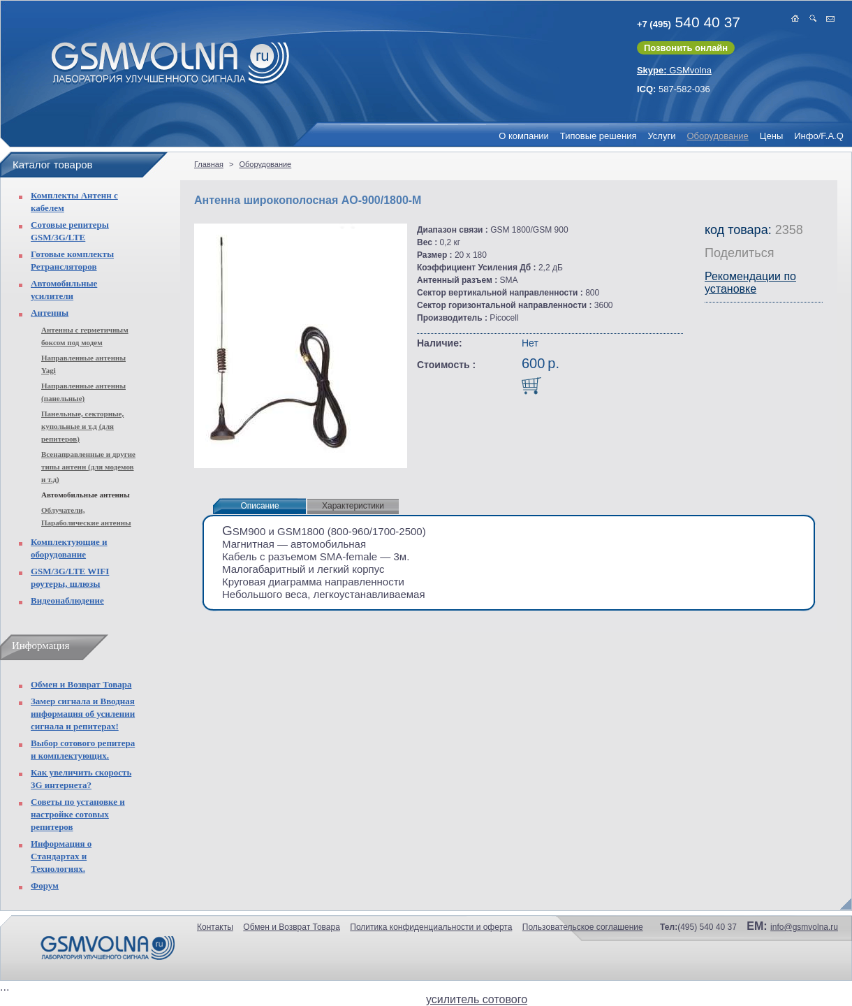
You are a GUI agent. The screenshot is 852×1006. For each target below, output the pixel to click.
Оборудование (717, 136)
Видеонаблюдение (67, 600)
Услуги (661, 136)
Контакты (215, 927)
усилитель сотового (476, 999)
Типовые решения (598, 136)
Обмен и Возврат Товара (81, 684)
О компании (524, 136)
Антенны (49, 312)
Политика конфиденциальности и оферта (431, 927)
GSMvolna (674, 70)
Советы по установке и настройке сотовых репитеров (78, 814)
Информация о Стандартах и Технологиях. (61, 856)
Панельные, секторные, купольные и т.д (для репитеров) (82, 426)
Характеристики (353, 506)
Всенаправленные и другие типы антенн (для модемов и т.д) (88, 466)
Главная (208, 164)
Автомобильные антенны (85, 494)
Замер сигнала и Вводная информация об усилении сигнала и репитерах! (83, 713)
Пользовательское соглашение (582, 927)
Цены (771, 136)
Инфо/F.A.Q (819, 136)
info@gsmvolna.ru (804, 927)
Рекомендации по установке (750, 282)
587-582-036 (673, 89)
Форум (45, 885)
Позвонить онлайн (686, 48)
